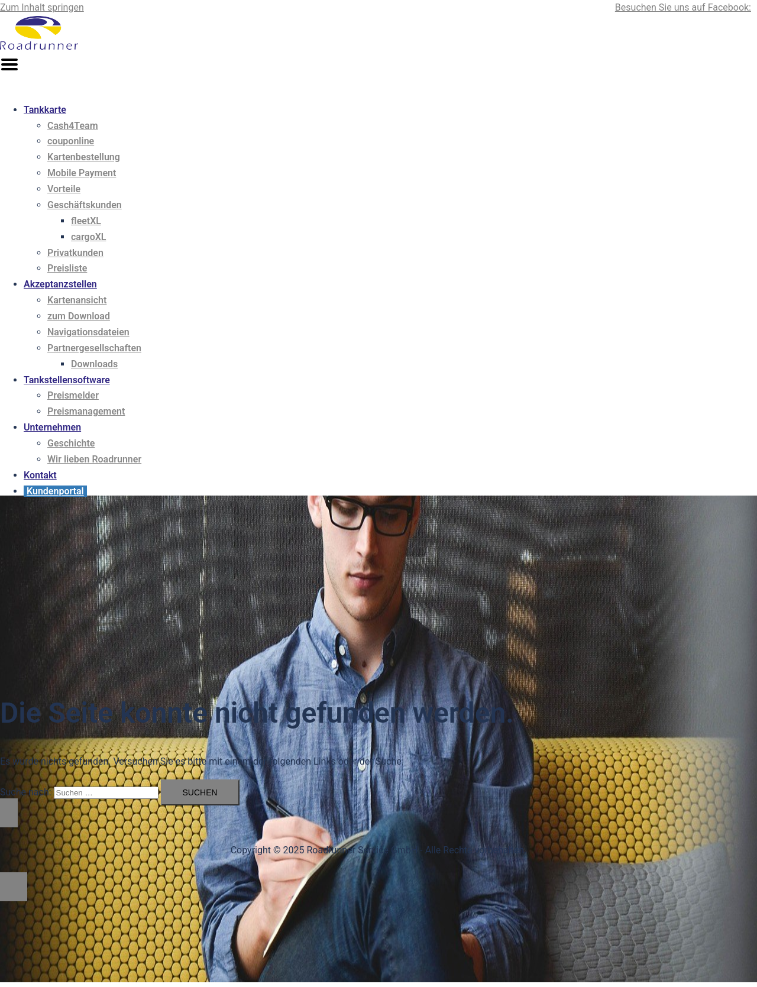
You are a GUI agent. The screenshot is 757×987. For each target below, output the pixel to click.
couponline (70, 141)
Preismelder (73, 395)
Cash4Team (72, 125)
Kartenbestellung (83, 157)
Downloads (94, 364)
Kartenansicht (76, 300)
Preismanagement (86, 411)
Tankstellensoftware (67, 380)
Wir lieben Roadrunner (94, 459)
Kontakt (40, 475)
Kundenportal (55, 491)
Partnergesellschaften (94, 348)
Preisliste (67, 268)
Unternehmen (52, 427)
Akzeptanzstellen (60, 284)
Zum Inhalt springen (42, 7)
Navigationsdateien (88, 332)
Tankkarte (45, 109)
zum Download (78, 316)
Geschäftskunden (84, 205)
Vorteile (63, 189)
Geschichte (71, 443)
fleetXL (86, 220)
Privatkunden (75, 252)
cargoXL (88, 236)
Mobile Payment (81, 173)
